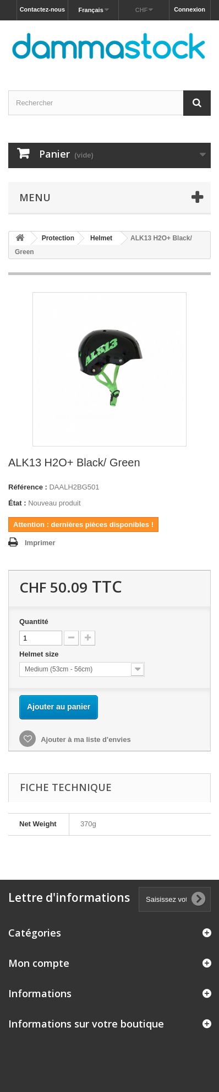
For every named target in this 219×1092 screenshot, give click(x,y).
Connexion (189, 9)
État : (17, 503)
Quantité (33, 621)
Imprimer (40, 543)
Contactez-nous (42, 9)
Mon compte (38, 963)
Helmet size (40, 654)
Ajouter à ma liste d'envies (85, 739)
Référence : (27, 487)
